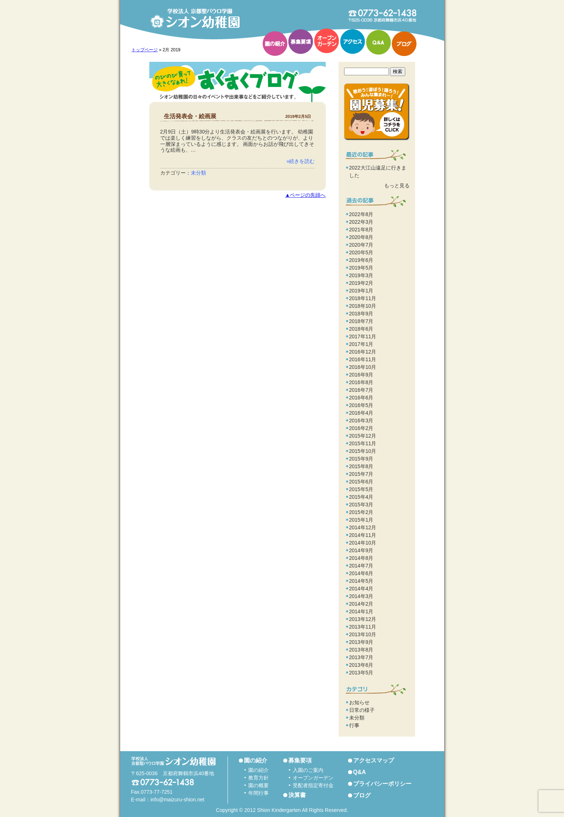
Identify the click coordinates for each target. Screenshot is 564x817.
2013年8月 (361, 650)
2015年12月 (362, 436)
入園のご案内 (308, 770)
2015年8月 (361, 466)
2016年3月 (361, 420)
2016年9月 (361, 375)
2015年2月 (361, 512)
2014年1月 (361, 611)
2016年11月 (362, 359)
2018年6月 (361, 329)
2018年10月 (362, 306)
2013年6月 (361, 665)
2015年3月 (361, 504)
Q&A (378, 42)
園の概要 (258, 785)
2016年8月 (361, 382)
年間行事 (258, 793)
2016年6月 (361, 397)
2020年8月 (361, 237)
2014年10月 (362, 543)
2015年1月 (361, 520)
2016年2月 (361, 428)
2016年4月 (361, 413)
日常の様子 (362, 710)
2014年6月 (361, 573)
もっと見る (397, 185)
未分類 (198, 173)
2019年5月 (361, 268)
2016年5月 (361, 405)
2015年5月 (361, 489)
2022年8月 (361, 214)
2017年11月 (362, 336)
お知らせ (359, 702)
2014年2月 (361, 604)
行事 (354, 725)
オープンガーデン (326, 40)
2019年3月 (361, 275)
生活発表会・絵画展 (190, 116)
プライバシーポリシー (382, 784)
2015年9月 (361, 459)
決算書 (297, 795)
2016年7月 (361, 390)
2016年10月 (362, 367)
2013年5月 (361, 672)
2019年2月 (361, 283)
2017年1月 (361, 344)
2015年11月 (362, 443)
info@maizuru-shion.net (177, 799)
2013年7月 (361, 657)
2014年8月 (361, 558)
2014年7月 (361, 566)
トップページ (144, 49)
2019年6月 (361, 260)
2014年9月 (361, 550)
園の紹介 (275, 43)
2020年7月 (361, 245)
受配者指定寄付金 (313, 785)
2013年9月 (361, 642)
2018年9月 (361, 313)
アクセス (352, 41)
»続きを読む (301, 161)
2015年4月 (361, 497)
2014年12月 (362, 527)
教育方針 (258, 778)
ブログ (404, 43)
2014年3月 (361, 596)
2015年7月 (361, 474)
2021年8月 (361, 229)
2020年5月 (361, 252)
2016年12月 (362, 352)
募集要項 (300, 41)
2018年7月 (361, 321)
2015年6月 (361, 482)
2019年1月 (361, 291)
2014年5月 (361, 581)
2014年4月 (361, 588)
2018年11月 (362, 298)
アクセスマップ (373, 760)
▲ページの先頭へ (305, 195)
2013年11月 (362, 627)
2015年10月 (362, 451)
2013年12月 (362, 619)
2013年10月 (362, 634)
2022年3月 (361, 222)
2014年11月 (362, 535)
